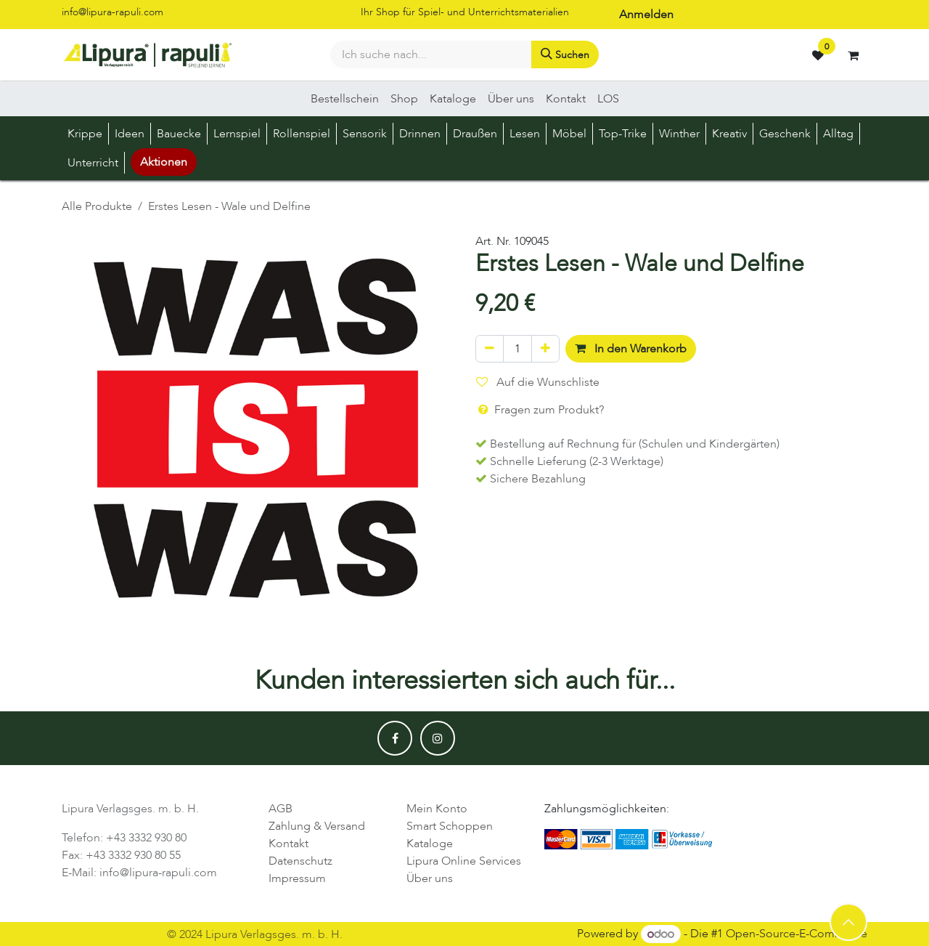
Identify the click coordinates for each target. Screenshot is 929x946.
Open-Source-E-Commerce (796, 934)
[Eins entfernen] (489, 349)
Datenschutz (300, 861)
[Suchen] (565, 54)
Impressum (297, 878)
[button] (848, 922)
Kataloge (429, 844)
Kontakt (288, 844)
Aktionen (163, 162)
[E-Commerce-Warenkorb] (852, 55)
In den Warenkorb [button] (631, 349)
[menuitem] (345, 98)
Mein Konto (436, 809)
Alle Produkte (97, 206)
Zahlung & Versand (317, 826)
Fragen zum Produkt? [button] (540, 410)
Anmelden (646, 15)
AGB (280, 809)
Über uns (429, 878)
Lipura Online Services (463, 861)
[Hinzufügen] (545, 349)
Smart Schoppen (449, 826)
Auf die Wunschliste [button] (537, 382)
